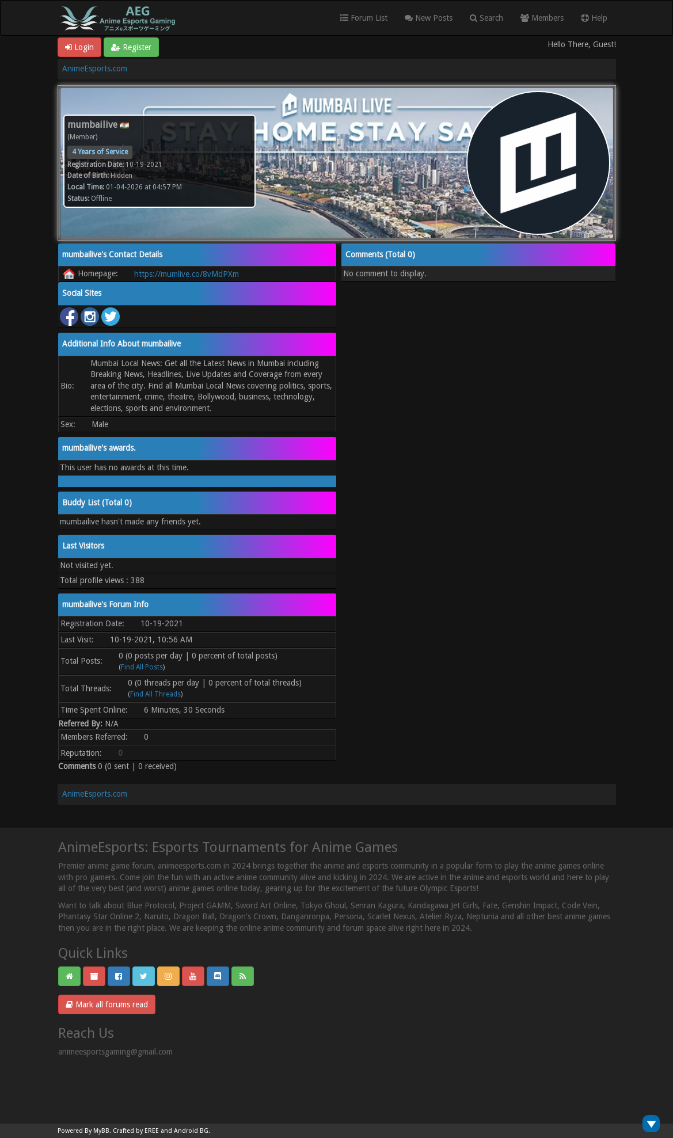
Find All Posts (142, 667)
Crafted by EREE (136, 1131)
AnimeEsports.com (94, 68)
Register (131, 47)
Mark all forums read (107, 1004)
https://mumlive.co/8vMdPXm (186, 274)
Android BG (191, 1131)
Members (542, 17)
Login (79, 47)
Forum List (363, 17)
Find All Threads (155, 694)
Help (594, 17)
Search (486, 17)
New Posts (429, 17)
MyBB (101, 1131)
